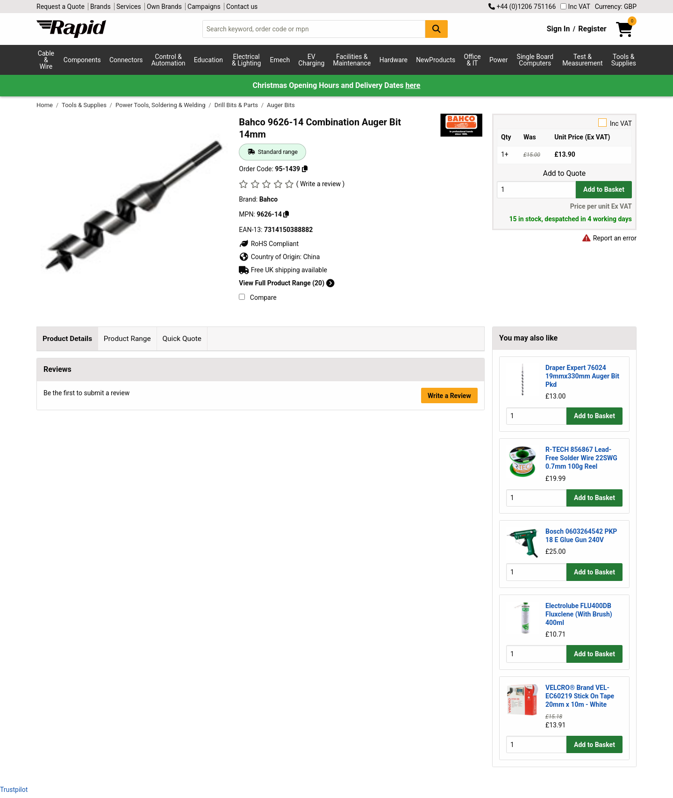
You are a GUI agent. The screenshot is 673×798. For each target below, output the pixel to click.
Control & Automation (168, 60)
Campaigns (204, 6)
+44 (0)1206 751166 (522, 6)
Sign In (558, 28)
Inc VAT (575, 6)
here (413, 85)
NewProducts (435, 60)
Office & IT (472, 60)
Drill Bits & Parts (237, 105)
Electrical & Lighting (246, 60)
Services (128, 6)
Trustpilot (14, 789)
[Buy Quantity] (536, 189)
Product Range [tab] (127, 338)
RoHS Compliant (269, 243)
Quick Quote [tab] (181, 338)
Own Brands (164, 6)
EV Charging (311, 60)
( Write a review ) (320, 184)
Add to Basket (603, 189)
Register (592, 28)
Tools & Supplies (623, 60)
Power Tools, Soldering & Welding (161, 105)
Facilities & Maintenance (352, 60)
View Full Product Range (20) (286, 283)
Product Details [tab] (67, 338)
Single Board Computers (535, 60)
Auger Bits (281, 105)
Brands (100, 6)
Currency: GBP (616, 6)
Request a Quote (60, 6)
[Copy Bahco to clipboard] (286, 214)
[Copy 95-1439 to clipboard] (305, 169)
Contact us (242, 6)
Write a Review (449, 553)
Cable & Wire (46, 60)
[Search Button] (436, 28)
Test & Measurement (582, 60)
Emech (280, 60)
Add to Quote (564, 173)
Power (498, 60)
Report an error (609, 238)
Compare (257, 297)
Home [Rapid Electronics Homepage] (45, 105)
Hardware (393, 60)
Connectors (126, 60)
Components (82, 60)
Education (208, 60)
